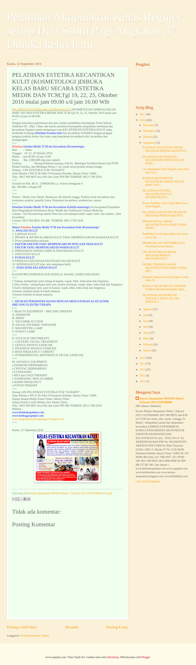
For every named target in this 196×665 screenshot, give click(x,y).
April (146, 332)
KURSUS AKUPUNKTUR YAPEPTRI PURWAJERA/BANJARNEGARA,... (164, 288)
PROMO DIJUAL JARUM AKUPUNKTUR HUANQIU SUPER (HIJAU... (164, 224)
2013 (143, 369)
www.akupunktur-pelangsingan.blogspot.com (38, 419)
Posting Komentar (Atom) (35, 635)
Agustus (148, 309)
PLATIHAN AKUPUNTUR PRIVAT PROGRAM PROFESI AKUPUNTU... (165, 149)
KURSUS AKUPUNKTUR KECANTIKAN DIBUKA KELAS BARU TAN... (163, 181)
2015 (143, 357)
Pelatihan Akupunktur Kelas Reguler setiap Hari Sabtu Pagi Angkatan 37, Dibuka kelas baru (94, 30)
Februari (148, 344)
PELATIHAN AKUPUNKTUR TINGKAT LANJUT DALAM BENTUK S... (160, 298)
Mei (145, 326)
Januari (147, 350)
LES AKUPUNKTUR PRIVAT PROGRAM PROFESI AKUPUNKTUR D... (159, 255)
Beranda (71, 627)
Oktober (148, 136)
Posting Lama (117, 627)
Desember (149, 125)
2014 (143, 363)
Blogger (145, 657)
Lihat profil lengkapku (148, 481)
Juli (145, 315)
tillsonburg (113, 657)
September (149, 142)
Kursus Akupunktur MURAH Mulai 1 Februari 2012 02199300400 (162, 400)
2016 (143, 120)
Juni (145, 321)
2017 (143, 114)
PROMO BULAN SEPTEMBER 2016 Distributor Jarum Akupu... (163, 244)
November (149, 130)
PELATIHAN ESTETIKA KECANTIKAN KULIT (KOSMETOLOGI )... (157, 194)
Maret (146, 338)
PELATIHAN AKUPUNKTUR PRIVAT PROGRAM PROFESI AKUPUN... (164, 214)
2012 (143, 375)
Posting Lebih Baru (22, 627)
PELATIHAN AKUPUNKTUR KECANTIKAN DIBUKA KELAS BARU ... (163, 160)
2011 (143, 381)
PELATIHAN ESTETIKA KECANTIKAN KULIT (41, 109)
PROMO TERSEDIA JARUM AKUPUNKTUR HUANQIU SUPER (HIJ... (164, 268)
